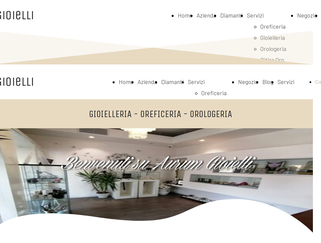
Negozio (307, 15)
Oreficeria (273, 26)
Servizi (255, 15)
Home (185, 15)
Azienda (206, 15)
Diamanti (231, 15)
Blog (267, 81)
